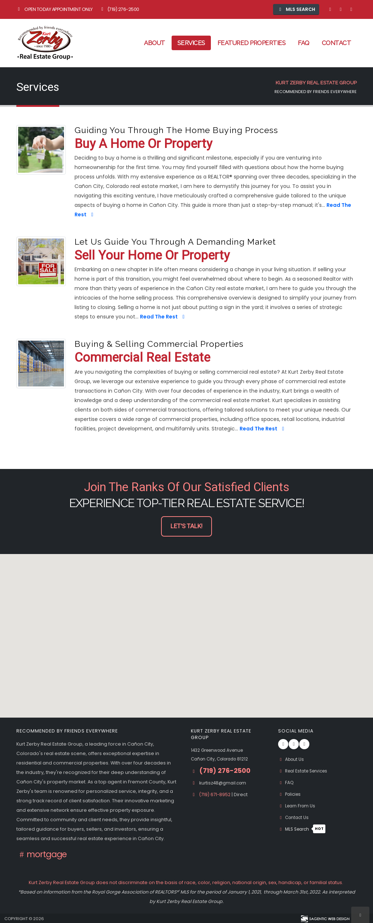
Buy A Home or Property (143, 144)
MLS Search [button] (296, 9)
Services (191, 43)
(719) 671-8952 (216, 794)
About (154, 43)
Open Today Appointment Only (54, 9)
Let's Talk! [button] (186, 526)
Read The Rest (163, 316)
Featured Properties (251, 43)
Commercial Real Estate (142, 357)
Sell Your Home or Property (152, 255)
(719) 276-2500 (119, 9)
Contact (336, 43)
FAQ (303, 43)
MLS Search (303, 829)
